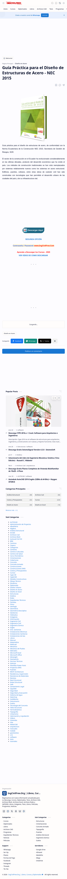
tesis (12, 739)
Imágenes (13, 617)
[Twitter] (12, 811)
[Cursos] (13, 8)
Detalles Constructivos (18, 579)
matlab (12, 731)
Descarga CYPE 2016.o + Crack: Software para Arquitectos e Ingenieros (33, 434)
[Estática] (19, 455)
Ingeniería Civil (15, 623)
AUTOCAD (14, 522)
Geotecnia (14, 613)
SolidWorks (14, 699)
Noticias (13, 663)
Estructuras (14, 594)
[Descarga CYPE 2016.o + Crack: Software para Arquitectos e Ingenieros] (33, 411)
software (13, 737)
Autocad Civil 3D (16, 539)
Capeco (13, 545)
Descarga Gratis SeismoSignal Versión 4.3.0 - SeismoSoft (32, 450)
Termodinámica (16, 710)
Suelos (12, 703)
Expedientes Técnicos (18, 600)
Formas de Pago (9, 858)
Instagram (7, 863)
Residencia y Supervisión (19, 674)
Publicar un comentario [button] (33, 351)
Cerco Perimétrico (16, 556)
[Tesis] (51, 8)
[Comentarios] (54, 397)
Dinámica (13, 583)
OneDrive (39, 861)
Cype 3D (13, 575)
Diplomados (8, 824)
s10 (11, 735)
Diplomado (14, 585)
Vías (11, 722)
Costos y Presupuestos (18, 571)
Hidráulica (14, 615)
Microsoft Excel (15, 653)
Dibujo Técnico (15, 581)
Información (14, 619)
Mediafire (39, 855)
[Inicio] (5, 8)
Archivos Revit (15, 537)
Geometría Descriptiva (18, 611)
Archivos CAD (8, 829)
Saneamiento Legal (17, 686)
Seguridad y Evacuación (18, 693)
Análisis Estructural (17, 531)
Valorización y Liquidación (19, 716)
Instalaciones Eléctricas (18, 632)
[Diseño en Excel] (47, 505)
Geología (13, 606)
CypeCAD (13, 577)
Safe (11, 684)
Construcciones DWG (18, 568)
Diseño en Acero (16, 590)
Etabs (12, 598)
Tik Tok (6, 869)
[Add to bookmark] (59, 397)
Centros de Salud (16, 554)
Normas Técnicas (16, 661)
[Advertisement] (33, 36)
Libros (12, 638)
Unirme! (44, 15)
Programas (7, 832)
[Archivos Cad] (21, 466)
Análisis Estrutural (42, 835)
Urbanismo (14, 714)
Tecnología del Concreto (19, 705)
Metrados (13, 651)
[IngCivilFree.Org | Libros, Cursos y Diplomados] (14, 3)
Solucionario (14, 701)
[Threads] (16, 811)
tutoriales (13, 741)
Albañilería (14, 526)
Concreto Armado (16, 564)
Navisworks (14, 659)
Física (12, 604)
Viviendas (13, 720)
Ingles (12, 627)
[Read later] (56, 85)
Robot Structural (16, 682)
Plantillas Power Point (18, 665)
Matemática (14, 642)
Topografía (14, 712)
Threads (6, 866)
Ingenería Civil (15, 621)
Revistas (13, 678)
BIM (11, 541)
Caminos (13, 543)
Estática (13, 596)
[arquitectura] (31, 466)
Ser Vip (6, 852)
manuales (13, 729)
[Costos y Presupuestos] (19, 500)
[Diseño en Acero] (9, 333)
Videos (12, 718)
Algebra (13, 528)
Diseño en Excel (16, 592)
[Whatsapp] (24, 811)
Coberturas (14, 560)
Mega (38, 858)
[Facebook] (4, 811)
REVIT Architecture (17, 672)
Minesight (14, 657)
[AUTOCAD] (22, 476)
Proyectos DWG (15, 668)
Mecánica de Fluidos (17, 649)
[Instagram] (8, 811)
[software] (21, 430)
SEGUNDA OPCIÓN (33, 239)
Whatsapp (36, 15)
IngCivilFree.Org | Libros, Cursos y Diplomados (25, 874)
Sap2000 (13, 689)
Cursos (12, 573)
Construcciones (15, 566)
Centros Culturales (17, 552)
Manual (13, 640)
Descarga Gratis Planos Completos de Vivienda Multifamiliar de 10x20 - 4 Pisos (34, 470)
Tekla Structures (16, 708)
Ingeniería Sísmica (17, 625)
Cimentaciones (15, 558)
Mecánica (13, 646)
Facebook (7, 861)
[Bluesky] (20, 811)
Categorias (14, 547)
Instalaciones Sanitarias (18, 634)
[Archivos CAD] (42, 8)
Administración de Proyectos (20, 524)
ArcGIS (12, 533)
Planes (6, 855)
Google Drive (40, 850)
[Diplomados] (22, 8)
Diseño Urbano (15, 587)
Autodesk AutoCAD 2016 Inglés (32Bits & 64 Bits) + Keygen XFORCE (33, 480)
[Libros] (32, 8)
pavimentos (14, 733)
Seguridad (14, 691)
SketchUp (13, 697)
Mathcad (13, 644)
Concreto (13, 562)
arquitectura (14, 727)
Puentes (13, 670)
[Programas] (59, 8)
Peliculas (7, 840)
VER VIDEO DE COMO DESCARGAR (33, 255)
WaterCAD (14, 724)
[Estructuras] (22, 447)
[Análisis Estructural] (19, 495)
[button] (3, 3)
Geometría (14, 609)
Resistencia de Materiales (19, 676)
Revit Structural (15, 680)
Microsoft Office (16, 655)
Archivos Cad (15, 535)
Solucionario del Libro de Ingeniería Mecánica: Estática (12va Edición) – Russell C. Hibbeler (34, 459)
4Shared (39, 852)
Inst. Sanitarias (15, 630)
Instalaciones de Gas (17, 636)
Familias (13, 602)
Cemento (13, 550)
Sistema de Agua (16, 695)
